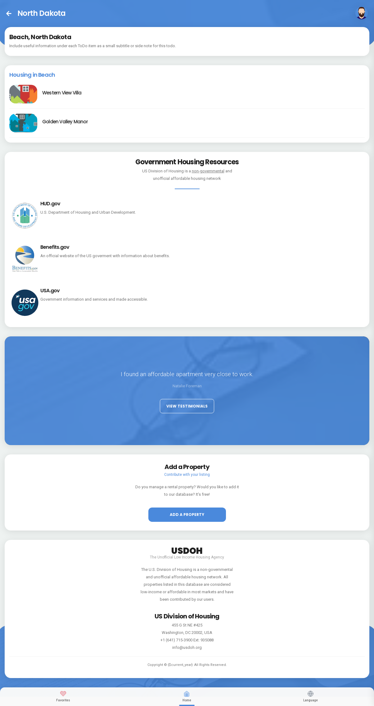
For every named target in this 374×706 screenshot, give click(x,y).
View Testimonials (187, 406)
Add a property (187, 514)
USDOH (187, 550)
